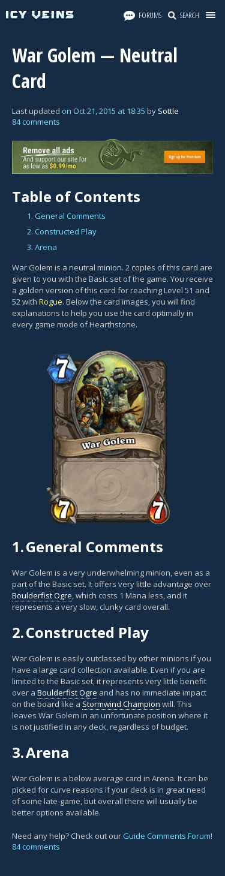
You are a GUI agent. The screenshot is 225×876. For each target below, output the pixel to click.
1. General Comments (66, 215)
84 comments (36, 121)
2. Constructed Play (62, 231)
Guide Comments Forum (167, 835)
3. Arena (42, 247)
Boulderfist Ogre (42, 595)
